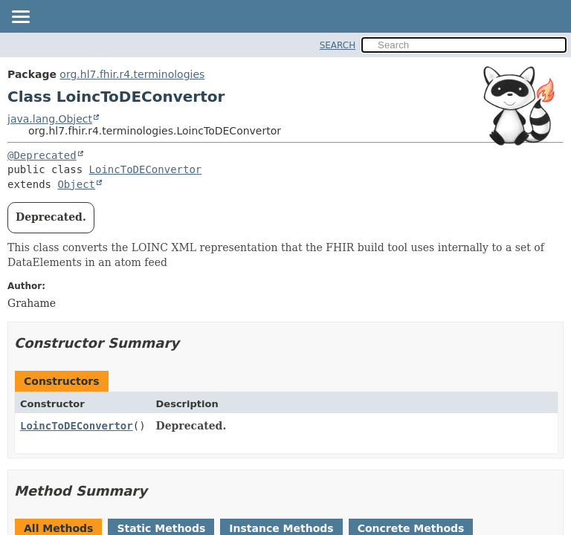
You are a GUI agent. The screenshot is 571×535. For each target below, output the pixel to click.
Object (76, 184)
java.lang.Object (49, 119)
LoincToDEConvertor (145, 169)
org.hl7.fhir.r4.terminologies (131, 74)
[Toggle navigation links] (20, 17)
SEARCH (338, 45)
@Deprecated (42, 155)
